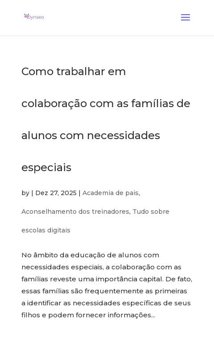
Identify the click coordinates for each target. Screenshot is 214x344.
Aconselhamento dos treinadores (75, 216)
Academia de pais (110, 197)
